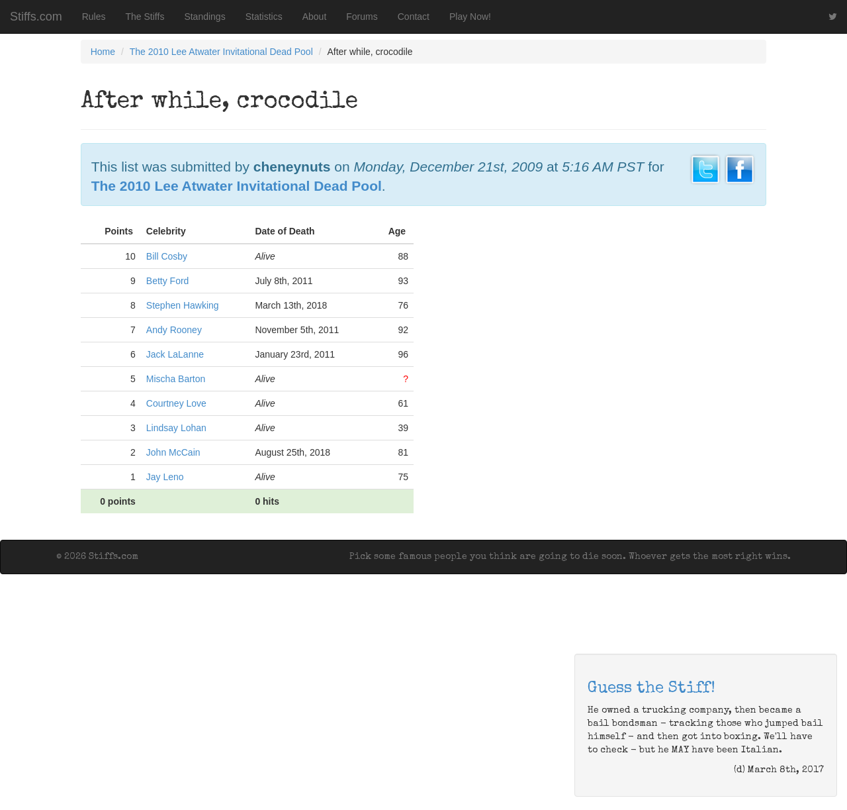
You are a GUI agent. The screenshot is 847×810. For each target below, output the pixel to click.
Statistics (264, 16)
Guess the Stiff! (651, 689)
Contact (413, 16)
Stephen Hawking (182, 305)
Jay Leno (165, 477)
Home (103, 51)
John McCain (173, 452)
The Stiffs (145, 16)
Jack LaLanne (175, 354)
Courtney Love (176, 403)
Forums (361, 16)
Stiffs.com (36, 16)
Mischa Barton (175, 379)
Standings (204, 16)
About (314, 16)
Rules (94, 16)
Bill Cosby (166, 256)
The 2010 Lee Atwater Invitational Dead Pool (221, 51)
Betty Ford (167, 281)
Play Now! (470, 16)
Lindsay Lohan (176, 428)
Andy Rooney (174, 330)
